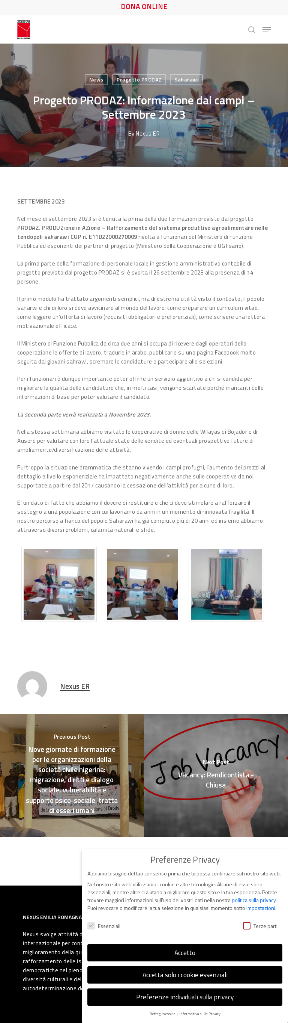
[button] (266, 29)
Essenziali (103, 918)
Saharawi (186, 79)
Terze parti (260, 918)
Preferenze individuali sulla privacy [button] (185, 989)
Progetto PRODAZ (139, 79)
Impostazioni (260, 900)
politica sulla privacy (254, 892)
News (96, 79)
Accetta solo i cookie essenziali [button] (185, 967)
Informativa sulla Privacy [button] (199, 1006)
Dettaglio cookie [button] (163, 1006)
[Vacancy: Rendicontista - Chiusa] (216, 775)
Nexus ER (148, 133)
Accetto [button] (184, 945)
